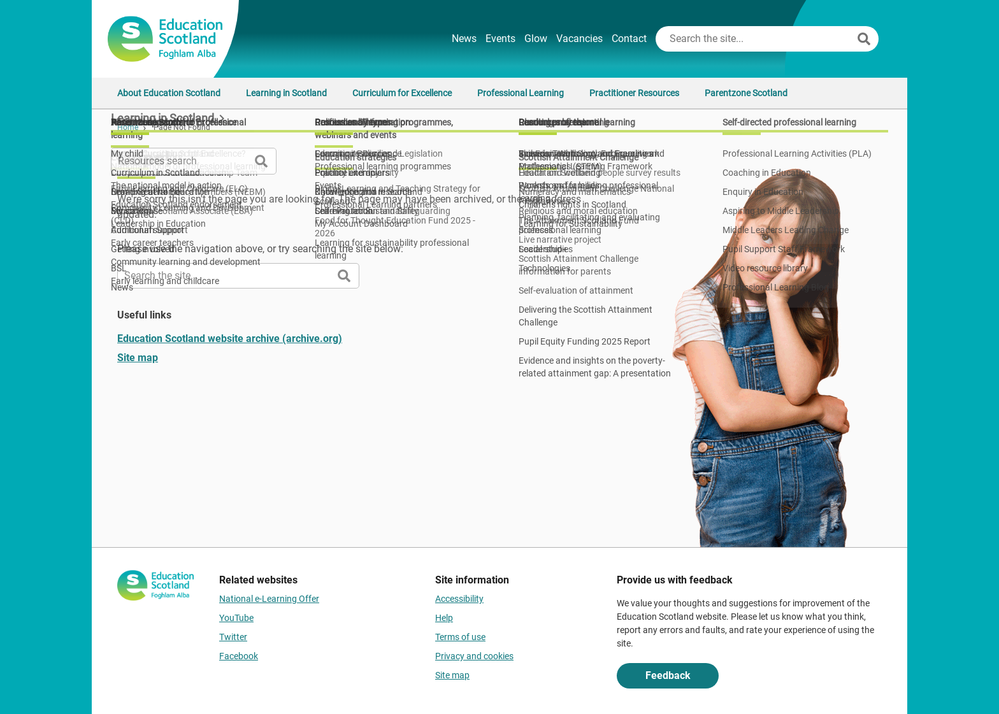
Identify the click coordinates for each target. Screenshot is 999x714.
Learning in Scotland (286, 93)
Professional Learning (520, 93)
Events (500, 38)
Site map (137, 358)
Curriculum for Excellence (402, 93)
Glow (535, 38)
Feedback (668, 675)
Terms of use (460, 637)
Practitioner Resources (634, 93)
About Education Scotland (168, 93)
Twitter (233, 637)
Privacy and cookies (474, 656)
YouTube (236, 618)
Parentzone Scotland (746, 93)
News (464, 38)
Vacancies (579, 38)
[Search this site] (755, 39)
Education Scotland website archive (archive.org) (229, 338)
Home (127, 127)
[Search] (863, 38)
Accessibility (459, 599)
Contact (629, 38)
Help (444, 618)
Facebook (238, 656)
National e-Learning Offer (269, 599)
